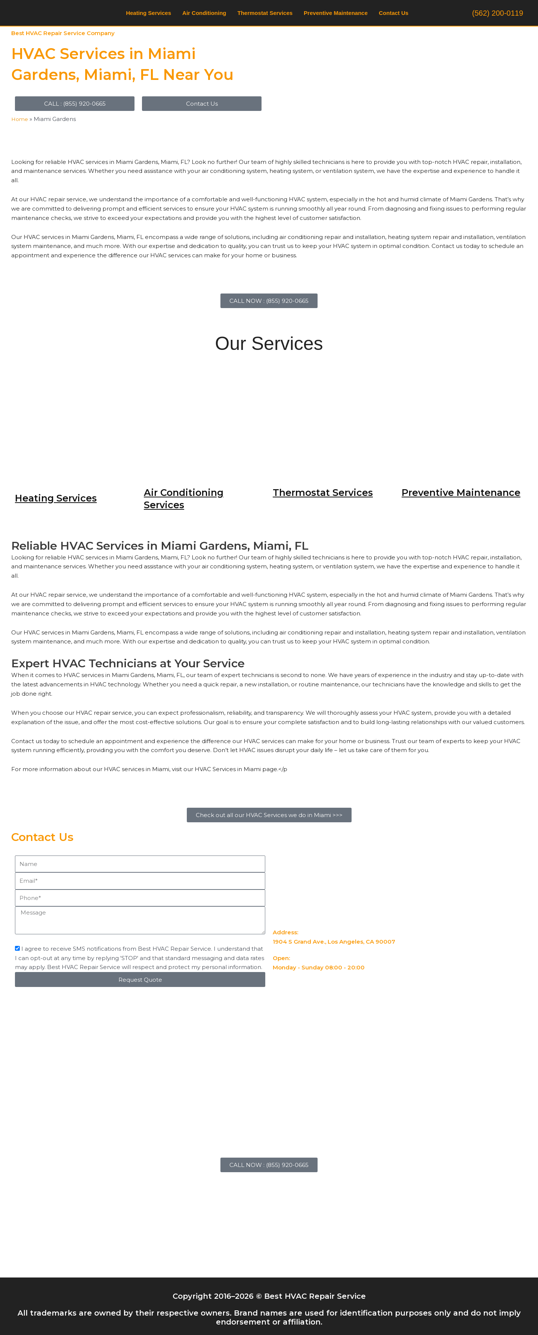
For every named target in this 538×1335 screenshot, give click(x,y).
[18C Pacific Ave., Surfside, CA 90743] (269, 1221)
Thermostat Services (265, 13)
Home (20, 118)
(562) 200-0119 (497, 13)
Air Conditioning (204, 13)
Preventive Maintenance (336, 13)
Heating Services (148, 13)
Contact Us (393, 13)
